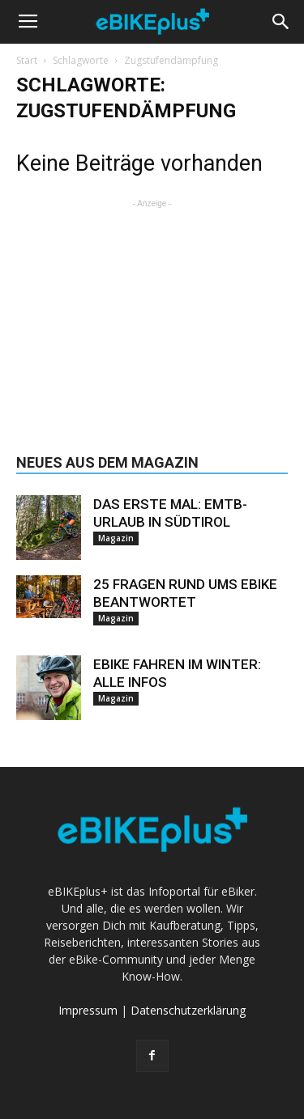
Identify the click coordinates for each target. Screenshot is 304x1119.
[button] (281, 22)
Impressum (88, 1010)
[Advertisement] (152, 313)
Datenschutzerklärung (188, 1010)
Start (26, 60)
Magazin (116, 538)
